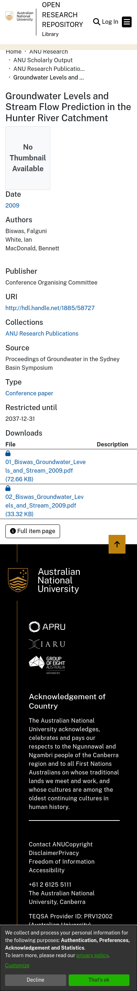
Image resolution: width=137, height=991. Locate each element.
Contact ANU (47, 844)
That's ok (99, 980)
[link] (41, 333)
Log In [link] (110, 21)
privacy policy (92, 955)
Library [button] (50, 34)
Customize (17, 965)
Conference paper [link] (29, 393)
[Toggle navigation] (127, 22)
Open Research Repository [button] (62, 14)
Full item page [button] (32, 531)
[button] (96, 22)
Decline (35, 980)
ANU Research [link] (48, 51)
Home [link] (14, 51)
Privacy (69, 853)
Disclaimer (44, 853)
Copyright (79, 844)
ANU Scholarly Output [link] (43, 60)
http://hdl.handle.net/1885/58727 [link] (50, 308)
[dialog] (68, 958)
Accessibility (47, 870)
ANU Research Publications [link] (49, 68)
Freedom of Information (62, 861)
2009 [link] (12, 205)
